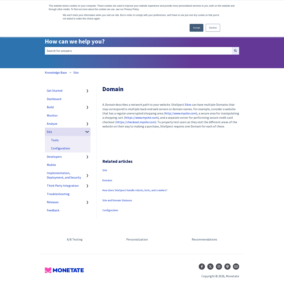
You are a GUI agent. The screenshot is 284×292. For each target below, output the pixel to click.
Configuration (110, 210)
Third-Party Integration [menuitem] (63, 185)
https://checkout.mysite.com (135, 122)
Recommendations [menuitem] (204, 239)
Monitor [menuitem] (52, 115)
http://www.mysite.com (180, 113)
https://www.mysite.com (141, 117)
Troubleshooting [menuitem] (58, 194)
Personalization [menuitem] (137, 239)
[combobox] (138, 50)
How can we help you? (75, 41)
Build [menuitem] (50, 107)
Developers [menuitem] (54, 157)
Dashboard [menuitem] (54, 99)
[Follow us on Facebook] (202, 266)
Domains (107, 180)
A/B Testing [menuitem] (75, 239)
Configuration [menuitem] (60, 148)
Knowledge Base (56, 72)
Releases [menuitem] (53, 202)
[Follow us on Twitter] (210, 266)
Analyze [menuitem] (52, 124)
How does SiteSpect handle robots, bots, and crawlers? (134, 190)
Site (76, 72)
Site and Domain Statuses (117, 200)
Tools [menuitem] (55, 140)
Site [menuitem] (49, 132)
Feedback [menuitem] (53, 210)
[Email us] (236, 266)
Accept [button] (196, 27)
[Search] (235, 50)
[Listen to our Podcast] (227, 266)
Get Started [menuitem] (54, 90)
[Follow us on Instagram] (219, 266)
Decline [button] (213, 27)
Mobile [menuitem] (51, 165)
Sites (188, 104)
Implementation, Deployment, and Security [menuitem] (64, 175)
